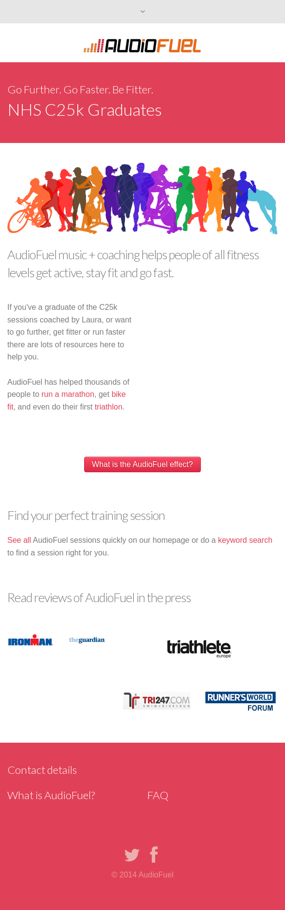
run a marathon (67, 394)
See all (19, 540)
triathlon (109, 407)
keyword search (245, 540)
